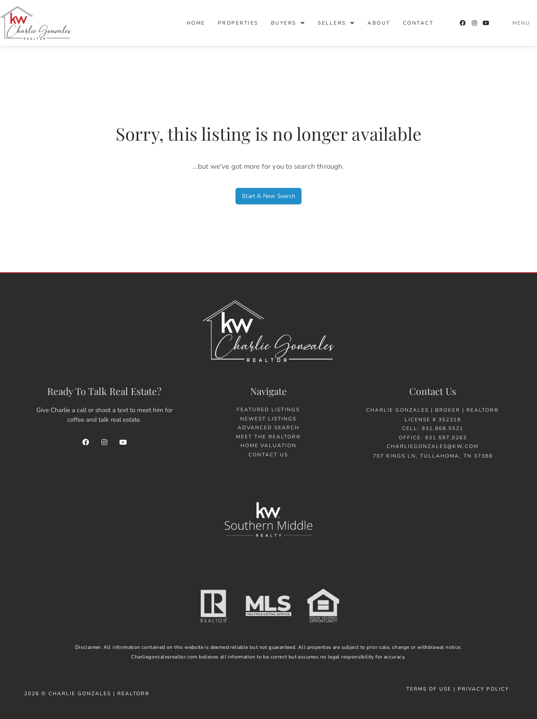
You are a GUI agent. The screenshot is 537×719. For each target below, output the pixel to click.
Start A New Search (268, 196)
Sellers (336, 23)
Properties (238, 23)
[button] (288, 23)
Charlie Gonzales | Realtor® (99, 693)
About (378, 23)
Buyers (288, 23)
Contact (418, 23)
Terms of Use (428, 689)
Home (196, 23)
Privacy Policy (484, 689)
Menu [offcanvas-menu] (521, 23)
